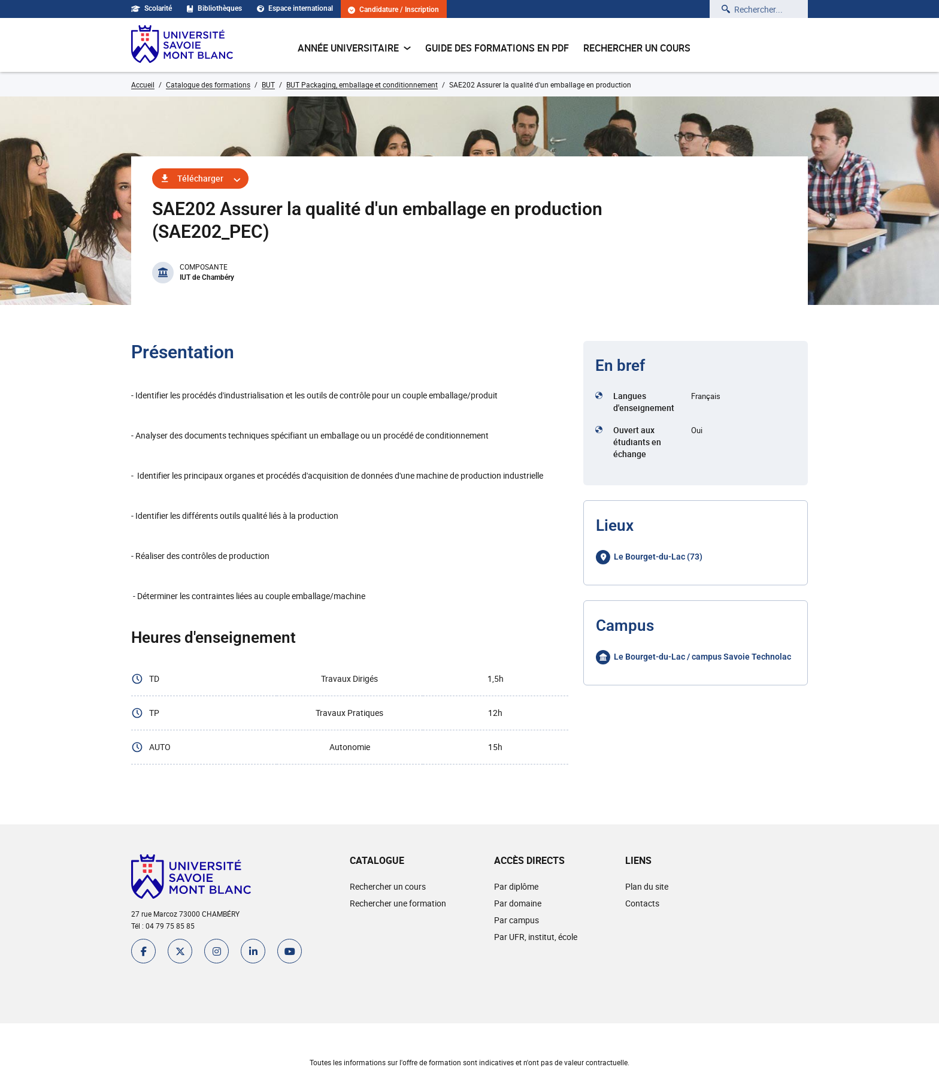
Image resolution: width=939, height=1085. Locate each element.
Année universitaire (354, 48)
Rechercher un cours (636, 48)
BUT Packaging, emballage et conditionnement (362, 84)
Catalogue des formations (208, 84)
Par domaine (517, 903)
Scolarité (151, 8)
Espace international (295, 8)
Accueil (143, 84)
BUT (268, 84)
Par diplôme (516, 886)
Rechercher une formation (398, 903)
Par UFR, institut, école (535, 936)
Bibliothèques (214, 8)
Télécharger (200, 178)
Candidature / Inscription (393, 10)
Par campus (516, 920)
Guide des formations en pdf (497, 48)
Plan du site (646, 886)
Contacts (642, 903)
